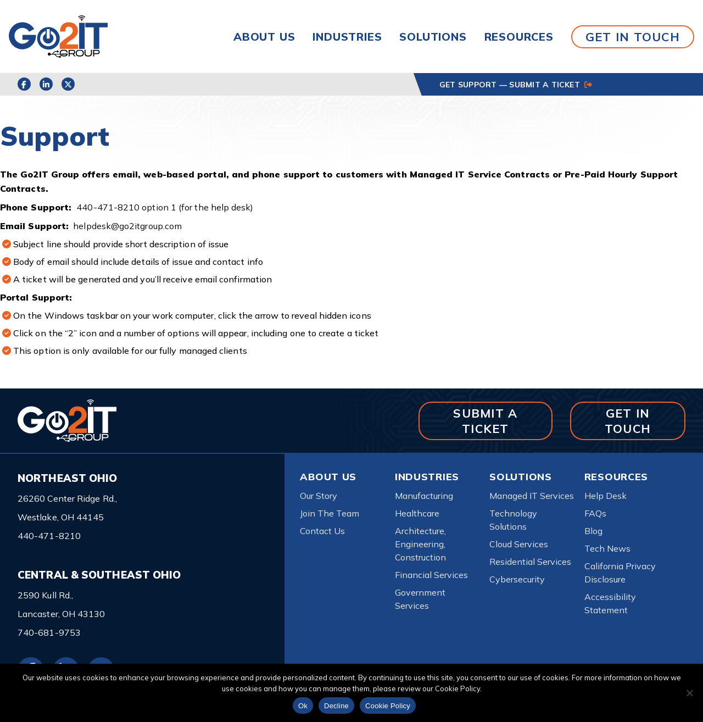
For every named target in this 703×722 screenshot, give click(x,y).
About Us (264, 36)
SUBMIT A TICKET (485, 421)
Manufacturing (424, 495)
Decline (336, 706)
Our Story (318, 495)
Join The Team (329, 513)
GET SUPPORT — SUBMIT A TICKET (515, 85)
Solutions (432, 36)
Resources (519, 36)
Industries (347, 36)
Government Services (420, 599)
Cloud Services (518, 543)
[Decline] (689, 692)
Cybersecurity (517, 579)
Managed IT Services (531, 495)
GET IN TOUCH (632, 36)
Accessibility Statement (610, 603)
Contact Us (322, 530)
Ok (303, 706)
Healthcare (417, 513)
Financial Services (431, 574)
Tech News (607, 548)
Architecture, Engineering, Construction (420, 544)
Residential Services (530, 561)
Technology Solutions (513, 520)
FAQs (595, 513)
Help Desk (605, 495)
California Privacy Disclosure (620, 572)
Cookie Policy (387, 706)
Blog (593, 530)
